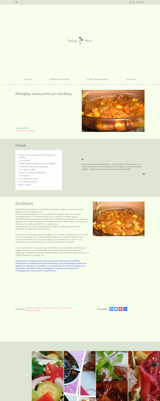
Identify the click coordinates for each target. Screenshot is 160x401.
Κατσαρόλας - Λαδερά (25, 131)
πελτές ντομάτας (33, 310)
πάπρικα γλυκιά (65, 308)
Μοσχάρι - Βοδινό (40, 308)
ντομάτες (53, 308)
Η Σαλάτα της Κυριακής (59, 79)
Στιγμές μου (131, 79)
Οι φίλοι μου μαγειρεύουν (98, 79)
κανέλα (29, 308)
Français (140, 2)
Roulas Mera (80, 41)
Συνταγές (28, 79)
